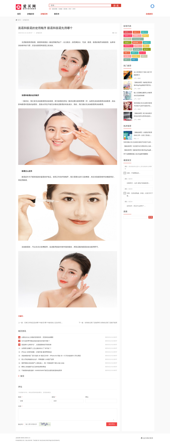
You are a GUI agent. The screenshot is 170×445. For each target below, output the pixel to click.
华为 (145, 35)
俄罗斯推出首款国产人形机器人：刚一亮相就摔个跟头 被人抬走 (42, 363)
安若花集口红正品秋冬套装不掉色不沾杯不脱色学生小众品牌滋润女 (143, 106)
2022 (69, 9)
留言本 (56, 14)
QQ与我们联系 (148, 438)
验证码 (21, 424)
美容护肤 (128, 46)
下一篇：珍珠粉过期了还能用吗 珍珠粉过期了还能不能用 (98, 322)
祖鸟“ (127, 59)
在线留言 (149, 14)
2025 (73, 9)
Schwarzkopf (138, 39)
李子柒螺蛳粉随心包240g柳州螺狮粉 (135, 154)
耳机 (127, 53)
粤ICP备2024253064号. (53, 440)
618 (50, 9)
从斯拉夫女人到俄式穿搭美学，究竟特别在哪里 (37, 337)
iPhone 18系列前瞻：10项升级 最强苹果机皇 (36, 352)
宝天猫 (136, 56)
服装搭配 (54, 9)
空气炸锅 (137, 49)
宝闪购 (127, 56)
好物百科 (44, 14)
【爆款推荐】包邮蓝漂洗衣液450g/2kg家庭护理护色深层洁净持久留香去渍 (143, 85)
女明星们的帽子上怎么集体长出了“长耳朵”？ (36, 348)
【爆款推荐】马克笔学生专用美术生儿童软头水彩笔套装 (142, 146)
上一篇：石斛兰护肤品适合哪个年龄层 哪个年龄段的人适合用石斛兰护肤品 (43, 322)
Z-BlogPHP (28, 440)
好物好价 (30, 14)
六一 (142, 53)
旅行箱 (147, 49)
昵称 (20, 397)
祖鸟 (144, 56)
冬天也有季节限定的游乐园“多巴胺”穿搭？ (35, 341)
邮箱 (54, 397)
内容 (20, 406)
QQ (152, 6)
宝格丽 (60, 9)
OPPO (128, 32)
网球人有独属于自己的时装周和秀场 (33, 367)
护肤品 (138, 46)
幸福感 (127, 42)
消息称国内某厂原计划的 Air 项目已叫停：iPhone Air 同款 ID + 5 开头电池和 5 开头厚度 (51, 356)
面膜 (146, 46)
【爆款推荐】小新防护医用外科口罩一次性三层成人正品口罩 (143, 135)
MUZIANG (43, 440)
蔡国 (134, 59)
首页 (19, 14)
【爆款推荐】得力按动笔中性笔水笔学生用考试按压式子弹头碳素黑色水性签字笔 (143, 116)
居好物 (65, 9)
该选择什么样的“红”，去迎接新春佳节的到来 (36, 344)
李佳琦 (127, 39)
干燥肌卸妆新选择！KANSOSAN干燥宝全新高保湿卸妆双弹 (41, 370)
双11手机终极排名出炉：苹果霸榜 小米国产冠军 (37, 359)
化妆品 (147, 42)
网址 (86, 397)
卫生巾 (128, 35)
